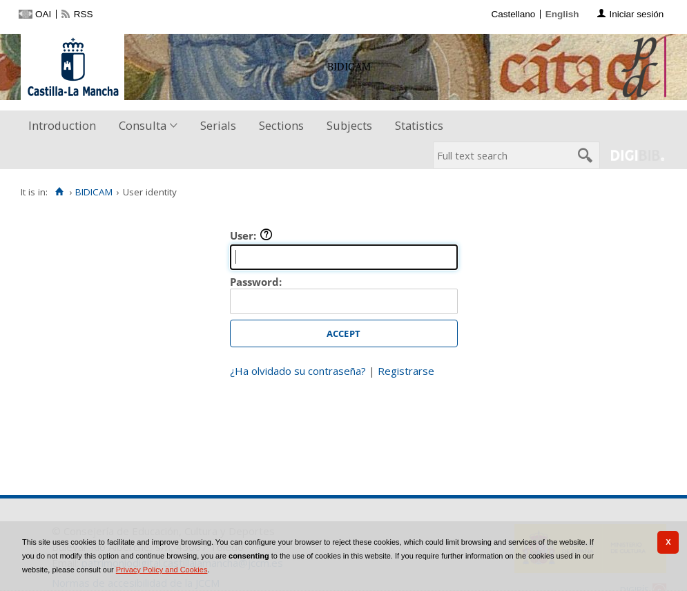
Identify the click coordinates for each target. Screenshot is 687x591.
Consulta (142, 125)
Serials (218, 125)
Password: (256, 282)
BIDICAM (94, 192)
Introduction (62, 125)
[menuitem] (65, 126)
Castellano (513, 14)
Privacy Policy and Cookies (162, 569)
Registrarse (406, 371)
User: (251, 235)
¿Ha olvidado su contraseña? (298, 371)
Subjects (349, 125)
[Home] (59, 192)
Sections (281, 125)
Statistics (419, 125)
